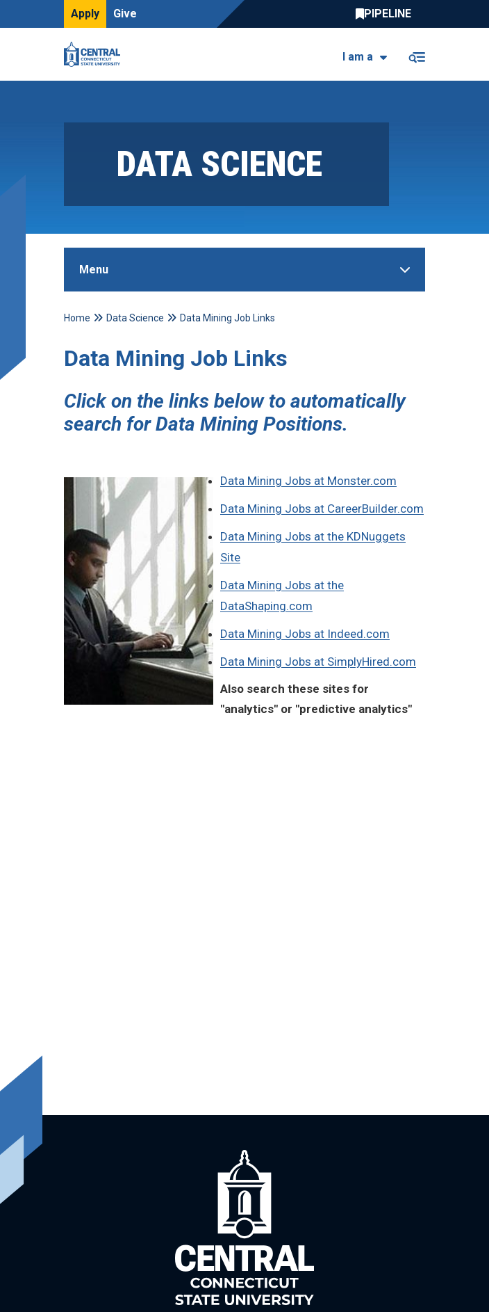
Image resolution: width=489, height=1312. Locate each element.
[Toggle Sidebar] (244, 269)
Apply (85, 13)
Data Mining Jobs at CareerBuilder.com (322, 508)
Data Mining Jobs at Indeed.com (305, 634)
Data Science (135, 317)
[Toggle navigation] (416, 54)
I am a (357, 56)
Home (77, 317)
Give (125, 13)
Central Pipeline (387, 14)
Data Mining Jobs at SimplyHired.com (318, 662)
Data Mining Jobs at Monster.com (308, 481)
